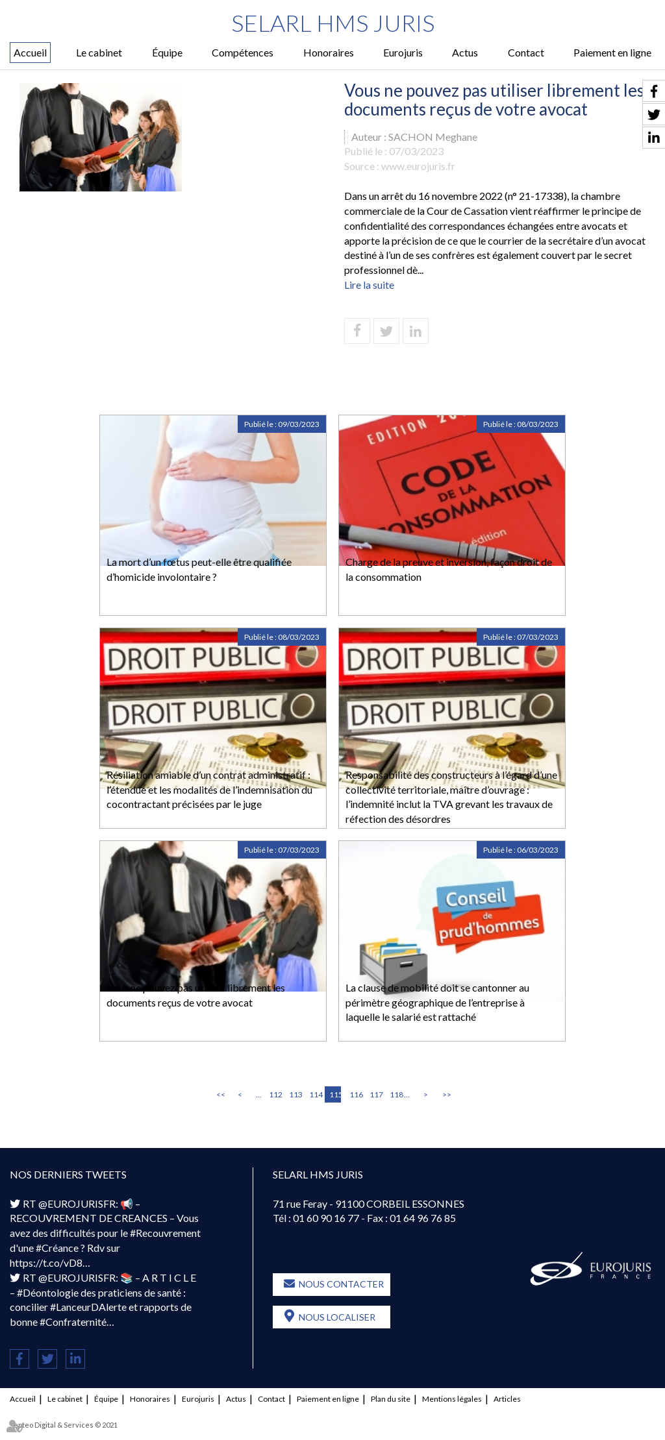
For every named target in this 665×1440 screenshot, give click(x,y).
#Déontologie (48, 1292)
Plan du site (390, 1399)
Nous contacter (341, 1283)
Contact (526, 52)
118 (395, 1094)
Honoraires (328, 52)
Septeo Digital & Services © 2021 (64, 1425)
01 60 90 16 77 (326, 1218)
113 (295, 1094)
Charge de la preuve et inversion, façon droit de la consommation (448, 569)
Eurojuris (403, 52)
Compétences (242, 52)
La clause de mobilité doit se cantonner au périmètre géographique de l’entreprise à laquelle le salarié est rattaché (437, 1002)
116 (355, 1094)
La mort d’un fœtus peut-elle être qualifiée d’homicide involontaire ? (199, 569)
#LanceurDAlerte (88, 1306)
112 (275, 1094)
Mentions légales (452, 1399)
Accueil (30, 52)
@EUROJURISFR (77, 1203)
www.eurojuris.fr (418, 166)
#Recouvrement (165, 1232)
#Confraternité (73, 1321)
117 (375, 1094)
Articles (507, 1399)
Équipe (167, 52)
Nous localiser (337, 1317)
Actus (465, 52)
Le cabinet (99, 52)
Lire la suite (369, 284)
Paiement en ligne (612, 52)
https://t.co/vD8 (46, 1262)
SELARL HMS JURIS (332, 22)
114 (315, 1094)
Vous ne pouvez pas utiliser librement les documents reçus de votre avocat (196, 994)
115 (335, 1094)
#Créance (57, 1247)
